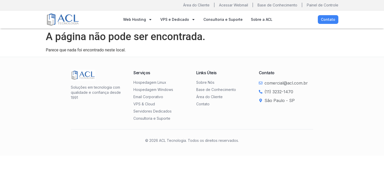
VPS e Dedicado (177, 19)
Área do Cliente (196, 5)
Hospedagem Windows (153, 89)
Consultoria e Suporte (223, 19)
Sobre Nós (205, 82)
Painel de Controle (322, 5)
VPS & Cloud (144, 104)
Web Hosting (137, 19)
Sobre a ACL (261, 19)
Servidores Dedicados (152, 111)
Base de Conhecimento (277, 5)
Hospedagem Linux (149, 82)
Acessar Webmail (233, 5)
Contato (203, 104)
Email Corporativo (148, 97)
